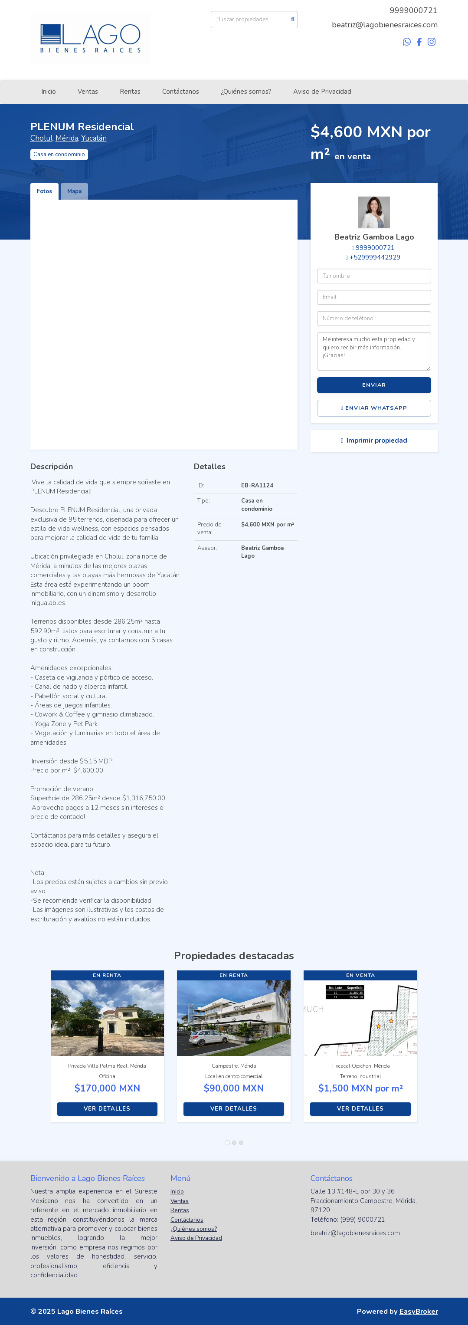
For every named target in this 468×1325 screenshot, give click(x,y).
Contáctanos (180, 91)
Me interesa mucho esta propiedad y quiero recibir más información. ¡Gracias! (374, 351)
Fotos (44, 191)
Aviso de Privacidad (322, 91)
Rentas (130, 91)
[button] (40, 1050)
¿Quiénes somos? (246, 91)
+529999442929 (375, 257)
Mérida (67, 138)
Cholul (41, 138)
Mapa (74, 191)
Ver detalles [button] (107, 1109)
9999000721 (414, 10)
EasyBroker (418, 1311)
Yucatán (94, 138)
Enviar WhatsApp (374, 408)
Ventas (88, 91)
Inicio (48, 91)
